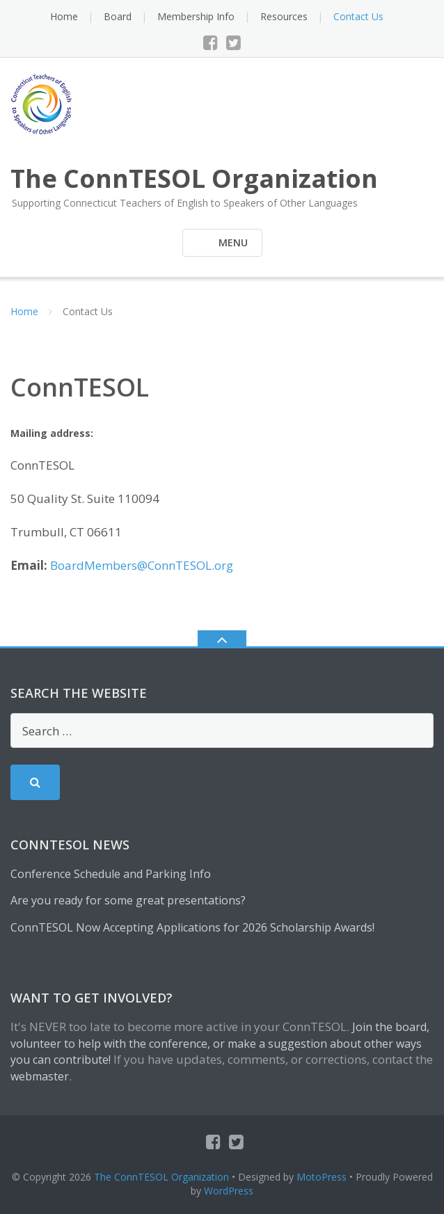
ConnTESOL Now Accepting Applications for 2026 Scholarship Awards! (192, 927)
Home (64, 16)
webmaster (39, 1076)
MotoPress (321, 1176)
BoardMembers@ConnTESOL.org (141, 565)
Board (118, 16)
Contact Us (358, 16)
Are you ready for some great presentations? (128, 900)
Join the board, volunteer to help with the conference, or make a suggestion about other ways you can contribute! (219, 1043)
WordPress (228, 1190)
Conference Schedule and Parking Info (110, 873)
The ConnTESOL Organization (161, 1176)
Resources (284, 16)
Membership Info (196, 16)
